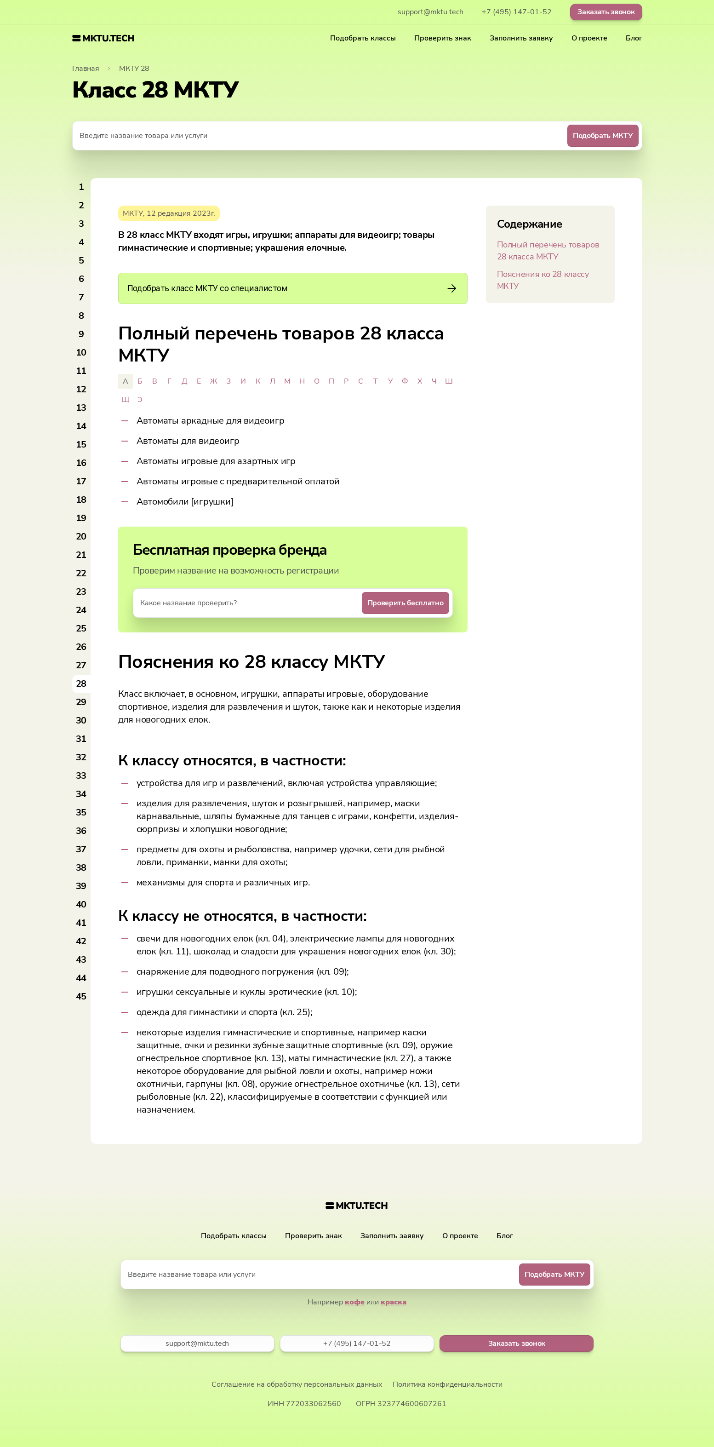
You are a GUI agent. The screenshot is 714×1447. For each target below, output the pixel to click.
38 (81, 867)
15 (81, 444)
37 (81, 849)
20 (81, 536)
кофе (355, 1302)
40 (81, 904)
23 (81, 592)
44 (81, 978)
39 (81, 886)
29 (81, 702)
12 (81, 389)
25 (81, 628)
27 (81, 665)
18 (81, 500)
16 (81, 463)
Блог (634, 38)
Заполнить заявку (521, 38)
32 (81, 757)
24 (81, 610)
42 (81, 941)
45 (81, 996)
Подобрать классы (363, 38)
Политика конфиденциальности (448, 1384)
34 (81, 794)
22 (81, 573)
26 (81, 647)
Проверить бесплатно (405, 603)
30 (81, 720)
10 (81, 352)
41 (81, 923)
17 (81, 481)
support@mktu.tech (430, 12)
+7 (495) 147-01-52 (517, 12)
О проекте (589, 38)
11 (81, 371)
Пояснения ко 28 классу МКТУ (543, 280)
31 (81, 739)
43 (81, 959)
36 (81, 831)
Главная (85, 68)
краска (393, 1302)
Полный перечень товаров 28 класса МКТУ (548, 250)
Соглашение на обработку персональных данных (297, 1384)
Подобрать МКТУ (603, 136)
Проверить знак (442, 38)
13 (81, 408)
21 (81, 555)
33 (81, 775)
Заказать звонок (605, 12)
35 (81, 812)
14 (81, 426)
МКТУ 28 (134, 68)
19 (81, 518)
